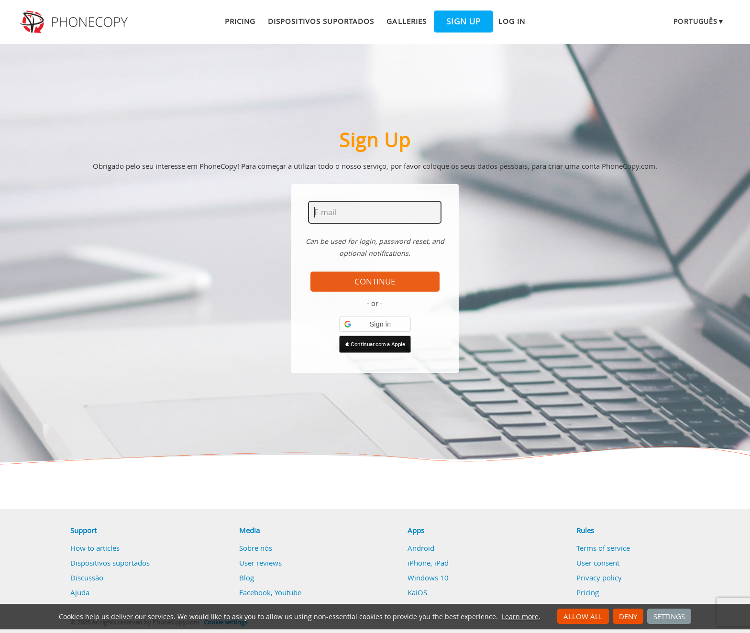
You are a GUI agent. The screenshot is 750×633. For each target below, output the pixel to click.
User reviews (260, 563)
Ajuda (79, 592)
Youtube (288, 592)
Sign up (463, 21)
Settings (669, 616)
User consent (597, 563)
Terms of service (603, 548)
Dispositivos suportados (321, 21)
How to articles (95, 548)
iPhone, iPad (428, 563)
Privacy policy (599, 577)
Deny (628, 616)
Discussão (86, 577)
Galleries (406, 21)
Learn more (520, 616)
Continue (374, 281)
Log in (511, 21)
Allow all (583, 616)
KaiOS (417, 592)
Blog (246, 577)
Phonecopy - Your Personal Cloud (75, 22)
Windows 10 (428, 577)
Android (421, 548)
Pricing (240, 21)
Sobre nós (255, 548)
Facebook (255, 592)
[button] (375, 324)
